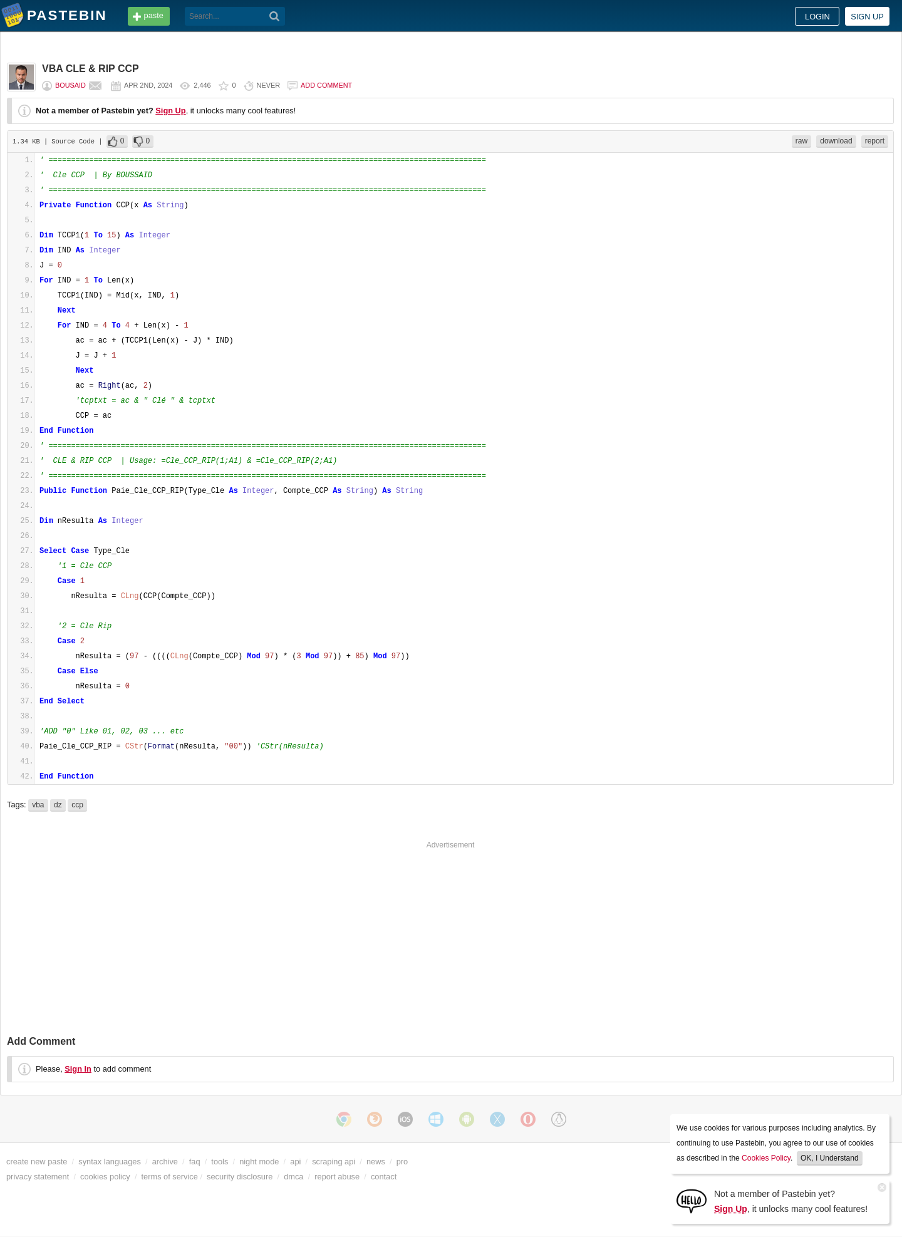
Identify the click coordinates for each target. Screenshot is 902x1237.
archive (165, 1161)
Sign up (867, 16)
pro (402, 1161)
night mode (259, 1161)
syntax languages (109, 1161)
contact (384, 1176)
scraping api (333, 1161)
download (836, 141)
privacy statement (37, 1176)
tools (219, 1161)
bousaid (70, 85)
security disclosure (239, 1176)
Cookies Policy (766, 1158)
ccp (77, 804)
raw (801, 141)
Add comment (326, 85)
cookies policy (105, 1176)
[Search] (274, 16)
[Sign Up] (691, 1200)
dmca (293, 1176)
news (375, 1161)
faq (194, 1161)
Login (817, 16)
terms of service (170, 1176)
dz (58, 804)
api (295, 1161)
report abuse (337, 1176)
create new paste (36, 1161)
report (874, 141)
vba (38, 804)
